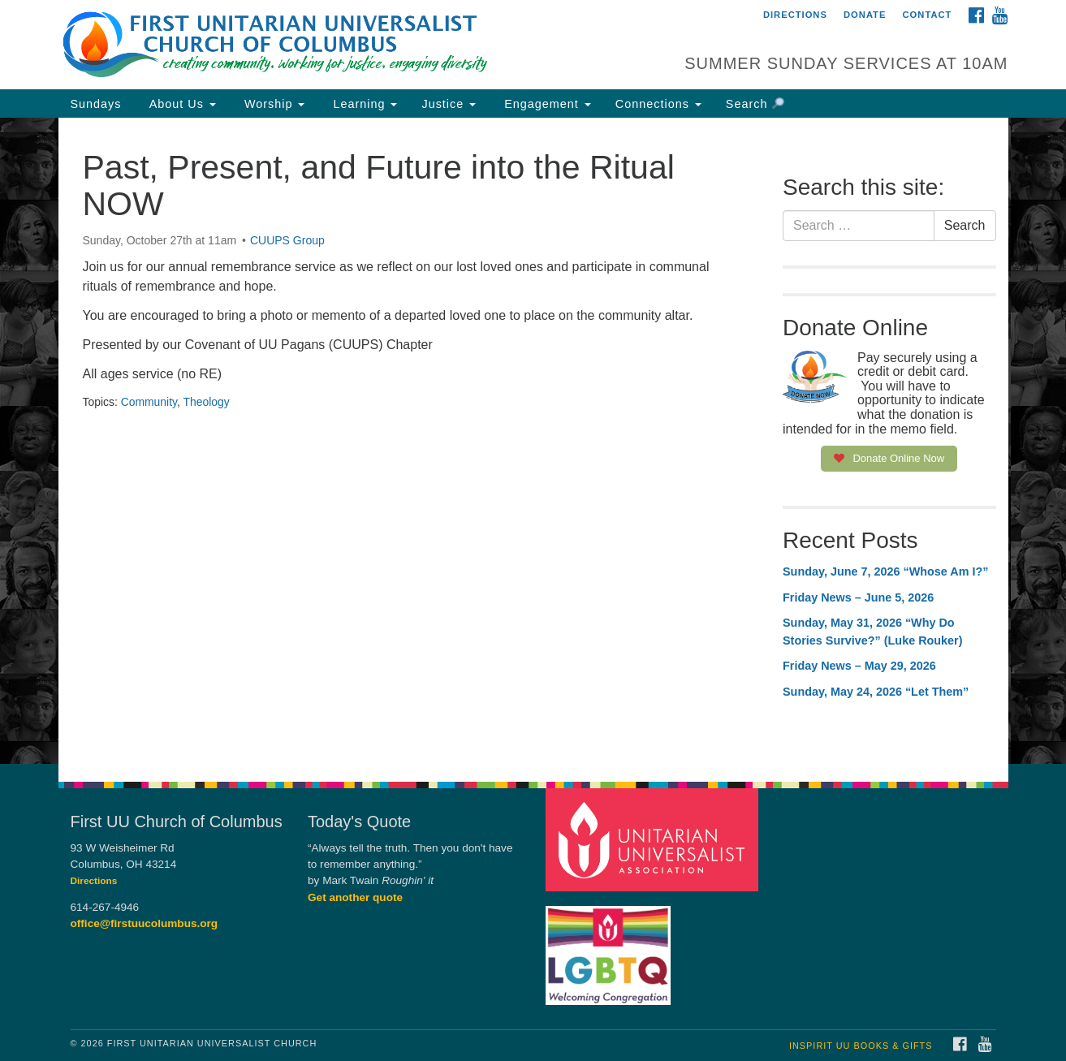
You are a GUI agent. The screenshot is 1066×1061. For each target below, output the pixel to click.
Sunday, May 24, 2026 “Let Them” (876, 691)
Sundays (96, 103)
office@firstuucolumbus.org (144, 923)
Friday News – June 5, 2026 (858, 597)
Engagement (545, 103)
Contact (927, 14)
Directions (795, 14)
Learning (363, 103)
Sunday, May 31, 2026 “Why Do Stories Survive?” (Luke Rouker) (873, 631)
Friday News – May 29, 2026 (859, 665)
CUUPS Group (287, 240)
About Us (181, 103)
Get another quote (355, 897)
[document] (533, 441)
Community (149, 401)
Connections (658, 103)
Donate (865, 14)
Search (755, 103)
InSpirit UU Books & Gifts (860, 1045)
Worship (272, 103)
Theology (206, 401)
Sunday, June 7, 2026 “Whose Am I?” (886, 571)
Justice (448, 103)
